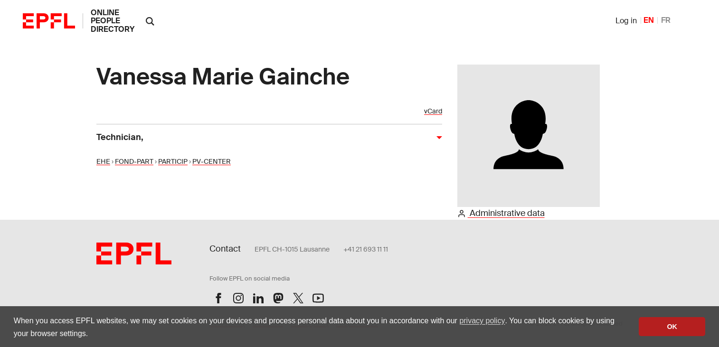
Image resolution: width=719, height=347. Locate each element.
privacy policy (482, 321)
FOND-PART (134, 161)
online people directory (112, 21)
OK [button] (672, 326)
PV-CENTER (211, 161)
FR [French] (666, 20)
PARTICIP (173, 161)
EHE (103, 161)
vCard (433, 111)
